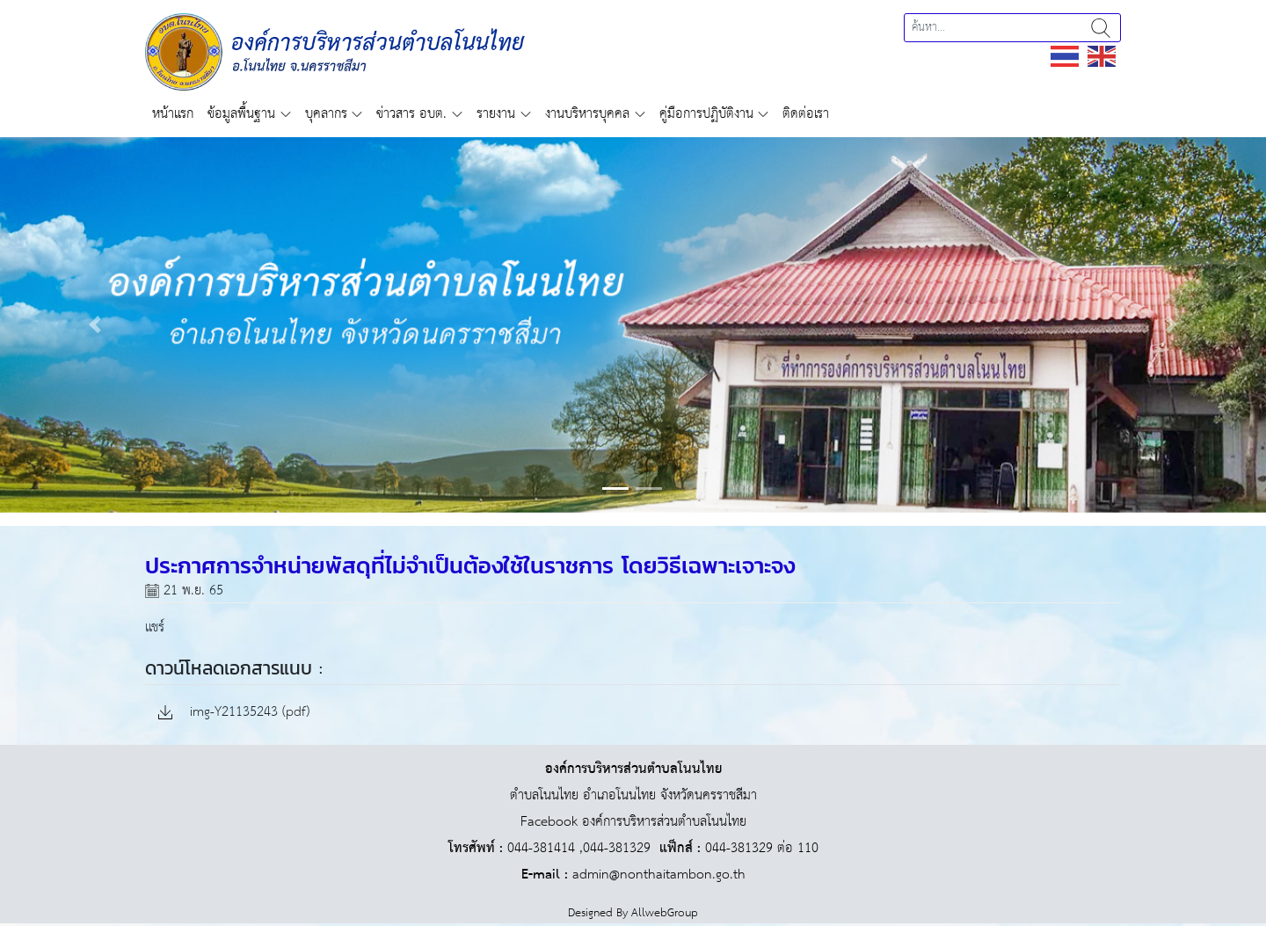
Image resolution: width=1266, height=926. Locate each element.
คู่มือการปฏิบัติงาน (706, 114)
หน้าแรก (172, 114)
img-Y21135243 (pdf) (233, 713)
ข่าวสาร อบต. (411, 114)
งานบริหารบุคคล (587, 114)
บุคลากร (326, 114)
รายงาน (496, 114)
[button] (95, 325)
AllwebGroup (664, 913)
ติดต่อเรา (805, 114)
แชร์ (154, 627)
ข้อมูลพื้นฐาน (241, 114)
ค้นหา (1100, 27)
